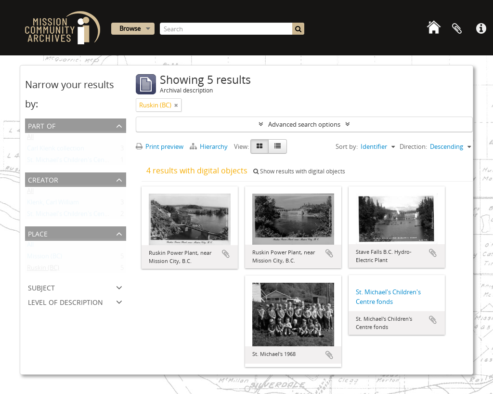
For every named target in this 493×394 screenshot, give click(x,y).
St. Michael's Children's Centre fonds (78, 162)
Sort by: (347, 146)
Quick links (481, 29)
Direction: (413, 146)
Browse (130, 28)
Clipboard (457, 29)
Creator (43, 178)
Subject (41, 286)
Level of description (65, 301)
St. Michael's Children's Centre (70, 215)
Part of (41, 124)
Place (38, 232)
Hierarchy (209, 146)
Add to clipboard (226, 254)
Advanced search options (304, 124)
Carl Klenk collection (55, 150)
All (30, 138)
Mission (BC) (44, 258)
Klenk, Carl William (53, 204)
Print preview (159, 146)
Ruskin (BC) (43, 269)
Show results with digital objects (299, 171)
